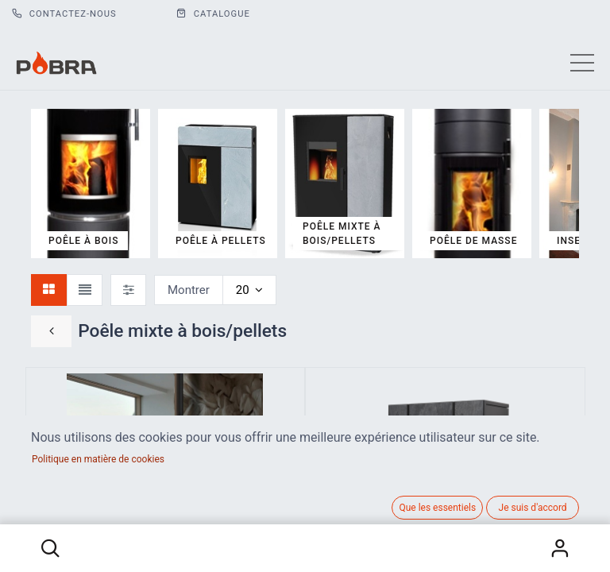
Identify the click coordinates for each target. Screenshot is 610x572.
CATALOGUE (213, 14)
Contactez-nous (64, 14)
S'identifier (560, 548)
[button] (50, 548)
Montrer (189, 290)
